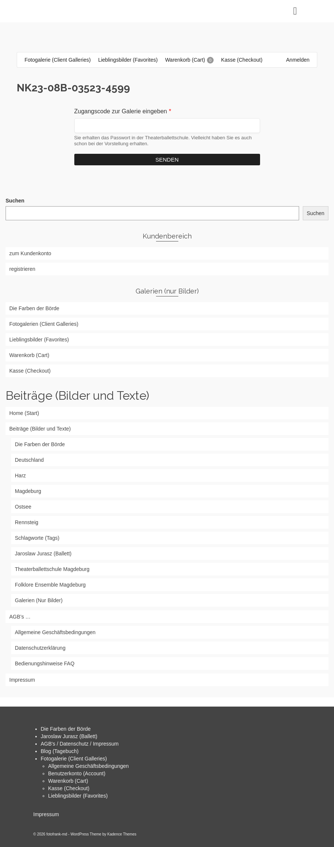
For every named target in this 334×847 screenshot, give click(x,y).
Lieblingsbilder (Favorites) (78, 796)
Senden (167, 159)
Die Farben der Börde (66, 729)
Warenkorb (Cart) (68, 781)
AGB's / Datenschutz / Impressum (80, 744)
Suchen (15, 201)
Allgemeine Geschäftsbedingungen (88, 766)
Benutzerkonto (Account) (77, 773)
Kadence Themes (121, 834)
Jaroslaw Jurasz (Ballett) (69, 736)
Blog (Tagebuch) (60, 751)
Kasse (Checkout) (69, 788)
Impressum (46, 814)
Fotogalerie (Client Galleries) (74, 759)
